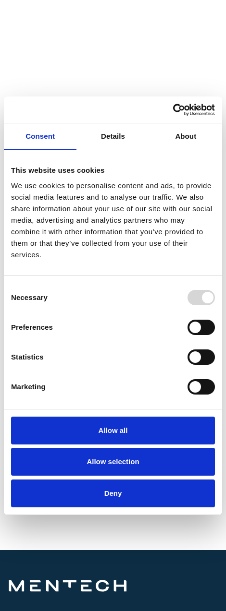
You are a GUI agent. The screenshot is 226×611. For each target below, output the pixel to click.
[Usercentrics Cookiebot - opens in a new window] (173, 110)
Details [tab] (113, 136)
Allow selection (113, 461)
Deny (113, 493)
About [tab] (185, 136)
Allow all (113, 430)
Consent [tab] (40, 136)
